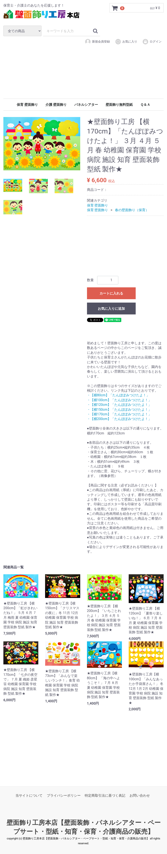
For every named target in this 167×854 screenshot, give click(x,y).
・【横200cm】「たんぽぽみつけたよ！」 (119, 419)
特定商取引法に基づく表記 (105, 795)
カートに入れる (111, 293)
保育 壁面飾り (27, 105)
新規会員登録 (97, 42)
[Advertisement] (83, 77)
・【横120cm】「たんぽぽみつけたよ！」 (119, 405)
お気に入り (126, 42)
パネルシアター (86, 105)
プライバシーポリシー (64, 795)
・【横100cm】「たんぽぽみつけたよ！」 (119, 400)
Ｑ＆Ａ (145, 105)
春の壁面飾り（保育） (132, 210)
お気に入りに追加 (111, 309)
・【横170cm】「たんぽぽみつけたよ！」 (119, 414)
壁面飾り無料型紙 (119, 105)
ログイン (151, 42)
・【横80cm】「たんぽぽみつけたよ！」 (118, 395)
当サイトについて (29, 795)
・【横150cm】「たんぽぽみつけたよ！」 (119, 410)
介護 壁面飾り (56, 105)
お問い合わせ (140, 795)
